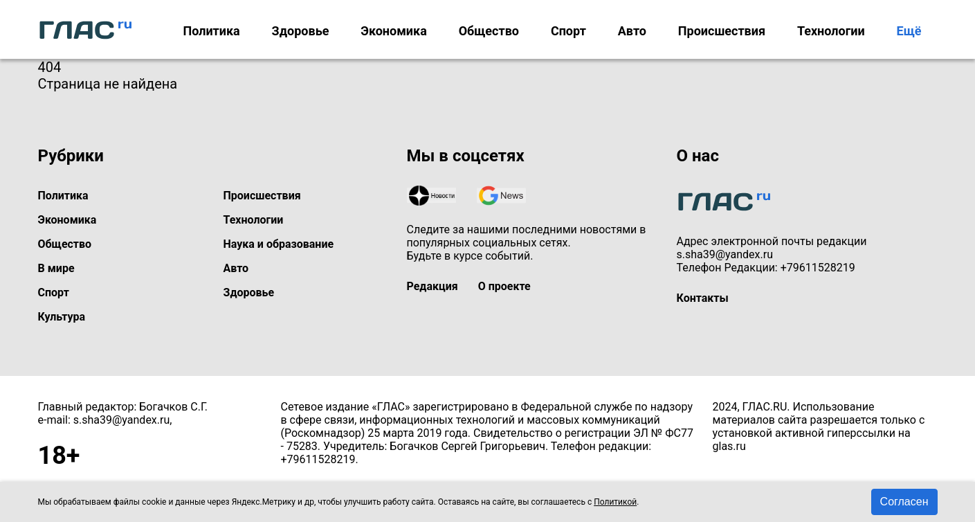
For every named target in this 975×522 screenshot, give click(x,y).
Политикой (615, 502)
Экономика (394, 31)
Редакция (432, 286)
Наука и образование (279, 244)
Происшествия (721, 31)
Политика (211, 31)
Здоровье (300, 31)
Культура (62, 316)
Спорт (568, 31)
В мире (56, 268)
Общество (489, 31)
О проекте (504, 286)
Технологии (831, 31)
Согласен (904, 501)
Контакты (703, 298)
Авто (632, 31)
